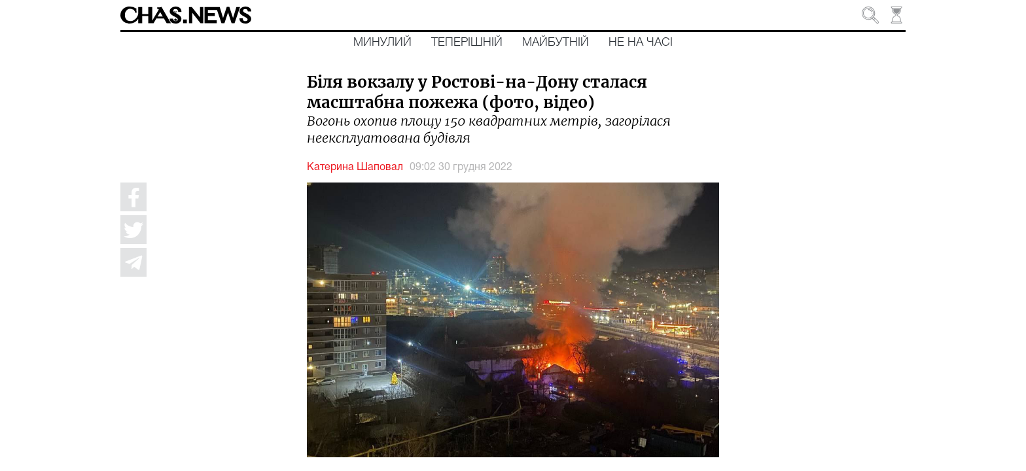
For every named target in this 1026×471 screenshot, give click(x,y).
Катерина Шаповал (355, 167)
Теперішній (467, 42)
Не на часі (641, 42)
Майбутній (555, 42)
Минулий (382, 42)
